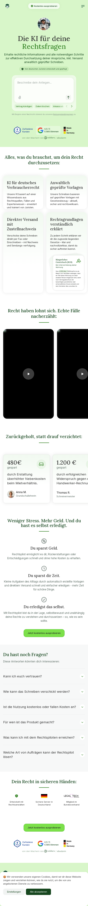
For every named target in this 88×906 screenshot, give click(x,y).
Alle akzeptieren (38, 891)
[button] (83, 6)
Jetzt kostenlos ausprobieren (44, 633)
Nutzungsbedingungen (63, 114)
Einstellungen (14, 891)
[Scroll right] (72, 106)
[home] (14, 6)
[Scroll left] (67, 106)
